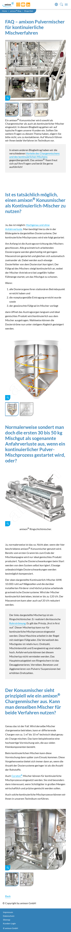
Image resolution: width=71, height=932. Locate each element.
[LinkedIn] (26, 4)
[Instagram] (16, 4)
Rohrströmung (17, 623)
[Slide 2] (26, 109)
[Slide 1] (12, 109)
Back (8, 896)
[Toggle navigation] (66, 4)
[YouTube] (21, 4)
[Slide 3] (41, 109)
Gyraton (16, 775)
